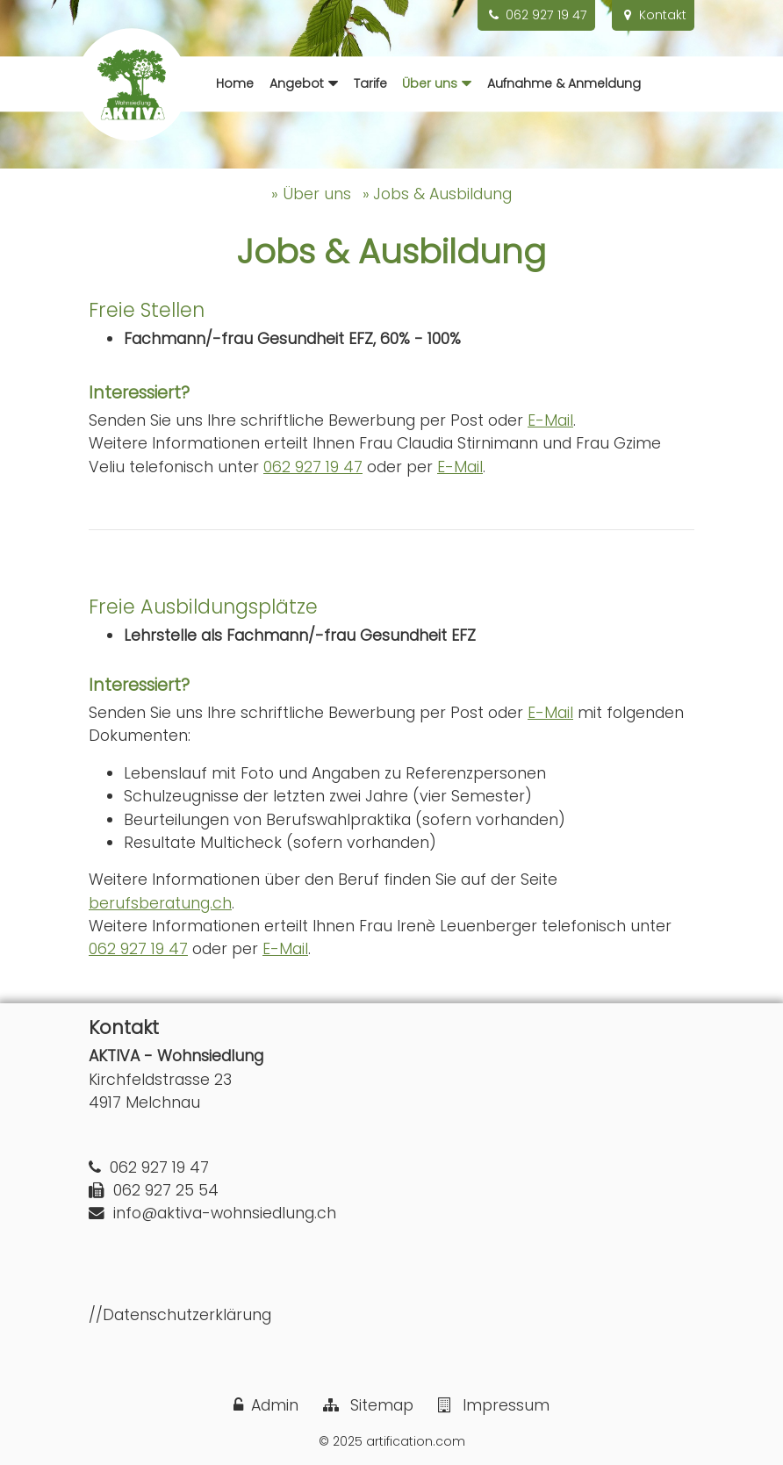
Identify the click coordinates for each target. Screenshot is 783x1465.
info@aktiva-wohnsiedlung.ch (224, 1213)
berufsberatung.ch (160, 903)
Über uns (317, 194)
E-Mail (550, 420)
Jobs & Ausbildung (442, 194)
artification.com (415, 1441)
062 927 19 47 (313, 467)
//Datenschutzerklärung (180, 1314)
